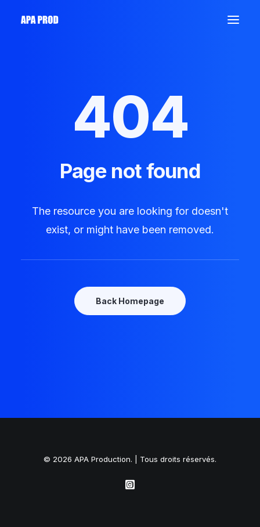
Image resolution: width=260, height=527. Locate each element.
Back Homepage (130, 301)
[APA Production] (40, 20)
